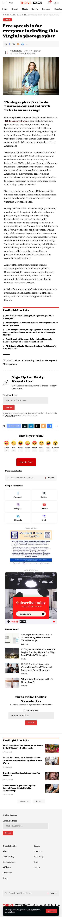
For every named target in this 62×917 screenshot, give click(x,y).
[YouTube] (41, 905)
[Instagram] (18, 506)
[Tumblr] (55, 905)
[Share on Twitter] (14, 44)
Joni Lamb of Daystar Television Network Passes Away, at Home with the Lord (27, 340)
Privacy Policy (33, 910)
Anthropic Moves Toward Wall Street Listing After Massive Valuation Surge (36, 637)
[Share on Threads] (37, 426)
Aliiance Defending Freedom (29, 360)
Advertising (8, 856)
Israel (23, 659)
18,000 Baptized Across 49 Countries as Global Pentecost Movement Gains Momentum (36, 667)
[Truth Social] (44, 518)
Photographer (10, 364)
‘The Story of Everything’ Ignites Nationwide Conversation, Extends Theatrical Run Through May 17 (29, 332)
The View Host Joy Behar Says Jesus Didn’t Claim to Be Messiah (23, 746)
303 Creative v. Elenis (16, 121)
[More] (27, 44)
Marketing (38, 856)
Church (24, 674)
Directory (7, 873)
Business (24, 644)
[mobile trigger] (5, 3)
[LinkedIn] (18, 518)
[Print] (22, 44)
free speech (51, 360)
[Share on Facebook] (9, 44)
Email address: (25, 399)
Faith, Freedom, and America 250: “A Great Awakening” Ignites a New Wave (22, 760)
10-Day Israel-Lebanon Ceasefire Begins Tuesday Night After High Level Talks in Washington (38, 652)
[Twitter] (44, 495)
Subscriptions (9, 862)
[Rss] (59, 905)
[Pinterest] (45, 905)
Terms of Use (10, 912)
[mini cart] (49, 3)
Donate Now (26, 462)
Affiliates (7, 867)
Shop (5, 878)
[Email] (18, 44)
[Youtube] (44, 506)
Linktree (38, 851)
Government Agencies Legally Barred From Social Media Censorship (19, 788)
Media (7, 19)
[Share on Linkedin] (31, 426)
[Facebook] (18, 495)
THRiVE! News (17, 51)
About (5, 851)
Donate (37, 867)
